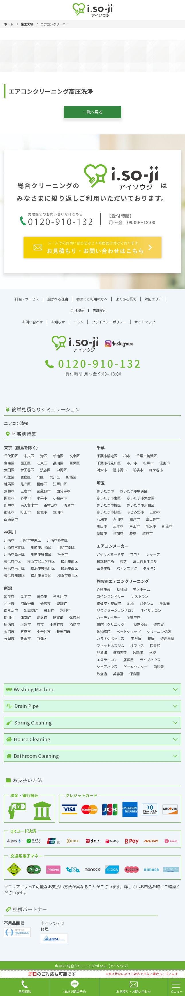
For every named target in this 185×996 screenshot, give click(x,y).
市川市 (132, 459)
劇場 (130, 600)
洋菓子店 (133, 614)
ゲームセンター (135, 663)
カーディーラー (108, 614)
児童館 (102, 649)
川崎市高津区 (14, 551)
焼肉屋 (158, 621)
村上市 (9, 600)
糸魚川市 (60, 593)
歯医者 (158, 663)
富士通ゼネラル (145, 558)
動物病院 (103, 628)
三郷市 (155, 508)
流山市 (164, 459)
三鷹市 (25, 487)
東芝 (123, 558)
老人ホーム (141, 586)
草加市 (118, 529)
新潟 (8, 585)
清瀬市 (68, 501)
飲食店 (102, 670)
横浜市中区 (12, 558)
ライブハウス (150, 656)
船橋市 (138, 466)
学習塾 (164, 600)
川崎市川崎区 (41, 543)
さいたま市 (105, 487)
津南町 (25, 614)
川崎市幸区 (66, 543)
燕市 (40, 621)
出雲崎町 (31, 607)
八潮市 (102, 515)
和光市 (134, 515)
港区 (43, 452)
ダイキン (150, 565)
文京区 (74, 452)
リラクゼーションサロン (116, 607)
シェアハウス (107, 663)
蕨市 (132, 529)
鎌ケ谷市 (156, 466)
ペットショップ (128, 628)
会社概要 (77, 307)
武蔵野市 (43, 487)
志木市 (118, 523)
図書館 (155, 642)
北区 (40, 473)
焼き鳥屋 (167, 635)
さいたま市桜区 (109, 501)
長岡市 (9, 635)
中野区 (62, 466)
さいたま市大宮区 (140, 494)
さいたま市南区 (109, 494)
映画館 (138, 649)
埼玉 (101, 479)
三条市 (42, 593)
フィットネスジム (110, 642)
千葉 (101, 444)
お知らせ (58, 319)
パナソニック (126, 565)
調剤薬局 (140, 621)
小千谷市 (43, 628)
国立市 (9, 494)
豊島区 (25, 473)
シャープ (153, 551)
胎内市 (9, 621)
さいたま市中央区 (133, 487)
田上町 (49, 607)
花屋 (150, 635)
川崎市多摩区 (57, 537)
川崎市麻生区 (41, 551)
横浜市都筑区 (14, 572)
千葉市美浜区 (146, 452)
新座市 (167, 523)
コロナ (135, 551)
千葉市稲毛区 (107, 452)
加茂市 (9, 593)
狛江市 (9, 508)
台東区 (9, 459)
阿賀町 (58, 614)
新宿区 (58, 452)
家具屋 (136, 635)
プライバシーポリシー (109, 319)
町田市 (25, 508)
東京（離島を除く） (22, 444)
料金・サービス (27, 295)
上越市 (25, 621)
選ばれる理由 (57, 295)
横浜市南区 (69, 558)
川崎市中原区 (30, 537)
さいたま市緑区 (109, 508)
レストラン (139, 593)
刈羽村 (65, 607)
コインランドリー (111, 593)
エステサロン (107, 656)
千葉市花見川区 (109, 459)
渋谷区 (45, 466)
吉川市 (118, 515)
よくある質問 (126, 295)
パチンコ (146, 600)
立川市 (58, 508)
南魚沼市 (11, 607)
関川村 (9, 614)
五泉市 (25, 628)
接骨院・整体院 (109, 600)
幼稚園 (121, 586)
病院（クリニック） (112, 621)
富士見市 (152, 515)
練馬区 (9, 480)
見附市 (25, 593)
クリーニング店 (159, 628)
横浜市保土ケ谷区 (41, 558)
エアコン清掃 (16, 420)
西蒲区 (42, 635)
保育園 (134, 670)
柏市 (126, 452)
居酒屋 (128, 656)
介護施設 (103, 586)
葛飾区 (42, 480)
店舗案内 (99, 307)
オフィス (137, 642)
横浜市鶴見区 (67, 572)
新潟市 (25, 635)
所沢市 (151, 523)
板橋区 (71, 473)
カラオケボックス (111, 635)
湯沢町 (42, 614)
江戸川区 (60, 480)
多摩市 (25, 494)
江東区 (42, 459)
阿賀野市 (27, 600)
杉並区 (9, 473)
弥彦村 (74, 614)
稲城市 (42, 508)
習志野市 (120, 466)
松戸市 (148, 459)
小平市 (42, 494)
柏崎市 (74, 621)
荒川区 (55, 473)
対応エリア (153, 295)
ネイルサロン (151, 607)
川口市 (102, 523)
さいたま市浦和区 (140, 501)
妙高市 (45, 600)
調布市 (9, 487)
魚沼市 (9, 628)
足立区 (25, 480)
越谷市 (147, 529)
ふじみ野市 (135, 508)
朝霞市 (102, 529)
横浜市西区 (69, 565)
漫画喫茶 (120, 649)
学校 (152, 649)
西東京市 (11, 515)
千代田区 (11, 452)
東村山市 (50, 501)
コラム (78, 319)
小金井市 (60, 494)
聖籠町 (62, 600)
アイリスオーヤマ (110, 551)
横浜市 (62, 551)
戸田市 (134, 523)
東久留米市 (29, 501)
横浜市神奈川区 (43, 565)
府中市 (9, 501)
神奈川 (10, 529)
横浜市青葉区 (41, 572)
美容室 (118, 670)
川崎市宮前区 (14, 543)
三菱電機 (103, 565)
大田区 (9, 466)
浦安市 (102, 466)
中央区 (29, 452)
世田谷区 (27, 466)
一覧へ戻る (93, 112)
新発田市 (63, 628)
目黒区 (74, 459)
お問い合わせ (32, 319)
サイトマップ (145, 319)
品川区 (58, 459)
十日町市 (56, 621)
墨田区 (25, 459)
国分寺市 (63, 487)
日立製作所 (105, 558)
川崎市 (9, 537)
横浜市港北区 (14, 565)
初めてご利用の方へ (91, 295)
